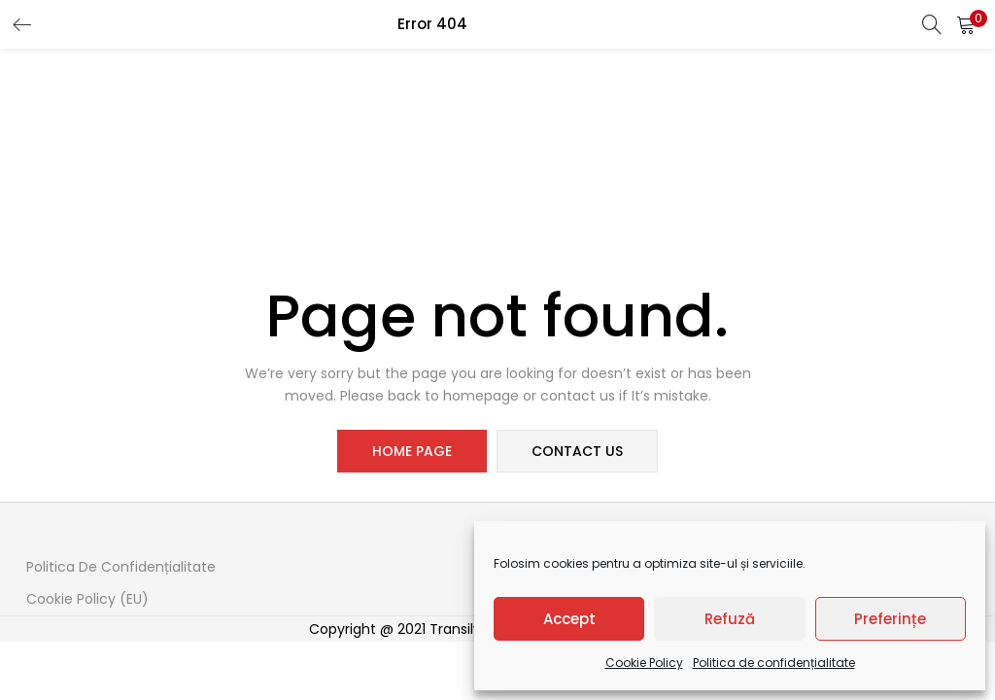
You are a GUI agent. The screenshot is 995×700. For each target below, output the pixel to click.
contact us (577, 451)
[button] (965, 24)
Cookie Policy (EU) (87, 599)
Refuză (729, 619)
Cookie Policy (644, 662)
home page (412, 451)
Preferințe (890, 619)
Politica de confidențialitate (774, 662)
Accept (569, 619)
